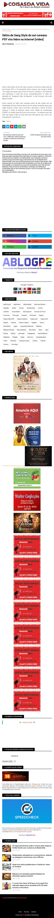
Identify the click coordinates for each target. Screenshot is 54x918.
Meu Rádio (32, 330)
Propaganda (31, 333)
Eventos (13, 322)
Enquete (24, 315)
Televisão (13, 341)
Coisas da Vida (27, 722)
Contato (33, 912)
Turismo (5, 344)
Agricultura (17, 304)
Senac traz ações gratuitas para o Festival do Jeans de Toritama (31, 866)
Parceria (26, 912)
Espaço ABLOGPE (8, 319)
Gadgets (34, 322)
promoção (21, 333)
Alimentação (27, 304)
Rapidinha (6, 337)
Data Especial (27, 311)
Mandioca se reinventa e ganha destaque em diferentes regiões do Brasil (28, 875)
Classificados (31, 308)
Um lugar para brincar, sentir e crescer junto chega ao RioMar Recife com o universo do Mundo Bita (31, 847)
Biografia (6, 308)
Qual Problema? (42, 333)
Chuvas (21, 308)
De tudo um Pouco (40, 311)
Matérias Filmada (8, 330)
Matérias (39, 326)
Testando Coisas (24, 341)
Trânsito (42, 341)
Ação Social (7, 304)
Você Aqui (14, 344)
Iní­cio (20, 912)
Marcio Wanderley (8, 44)
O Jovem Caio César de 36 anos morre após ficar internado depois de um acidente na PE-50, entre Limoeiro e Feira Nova (30, 885)
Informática (6, 326)
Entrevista (33, 315)
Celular (14, 308)
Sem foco (30, 337)
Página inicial (6, 29)
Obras (40, 330)
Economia (6, 315)
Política (13, 333)
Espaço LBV (44, 319)
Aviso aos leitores (39, 304)
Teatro (5, 341)
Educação (16, 315)
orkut (46, 330)
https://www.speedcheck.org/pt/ (20, 831)
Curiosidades (16, 311)
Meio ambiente (21, 330)
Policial (5, 333)
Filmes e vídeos (24, 322)
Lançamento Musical (26, 326)
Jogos (15, 326)
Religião (14, 337)
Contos (40, 308)
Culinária (6, 311)
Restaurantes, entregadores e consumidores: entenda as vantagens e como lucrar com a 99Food (32, 856)
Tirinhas (34, 341)
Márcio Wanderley (32, 915)
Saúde (22, 337)
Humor (13, 29)
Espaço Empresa (22, 319)
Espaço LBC (34, 319)
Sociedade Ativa (41, 337)
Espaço (41, 315)
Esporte (5, 322)
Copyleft (5, 898)
